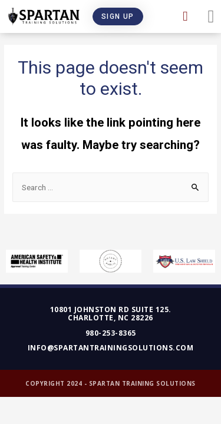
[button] (118, 16)
